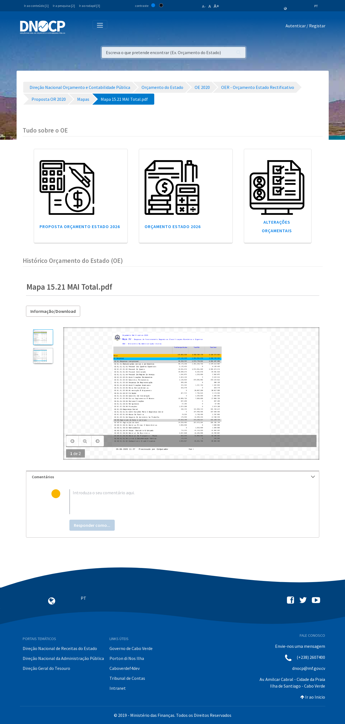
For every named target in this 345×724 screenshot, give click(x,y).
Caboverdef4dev (124, 668)
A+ (216, 6)
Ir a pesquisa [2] (64, 6)
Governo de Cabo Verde (131, 648)
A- (204, 6)
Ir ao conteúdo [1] (36, 6)
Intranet (117, 688)
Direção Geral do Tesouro (46, 668)
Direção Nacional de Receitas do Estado (60, 648)
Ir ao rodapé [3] (89, 6)
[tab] (172, 477)
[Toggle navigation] (72, 27)
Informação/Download (53, 311)
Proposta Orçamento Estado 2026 (80, 226)
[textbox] (181, 501)
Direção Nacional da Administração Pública (63, 658)
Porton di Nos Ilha (126, 658)
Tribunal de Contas (127, 678)
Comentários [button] (173, 476)
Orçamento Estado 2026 (173, 226)
